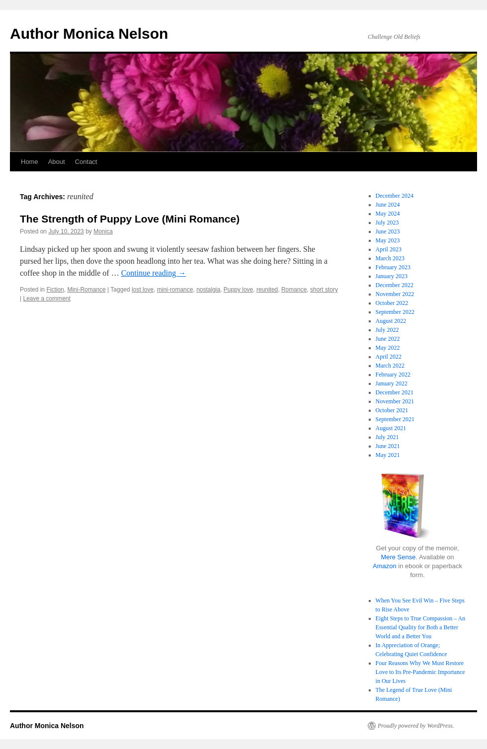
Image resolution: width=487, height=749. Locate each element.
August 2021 (391, 428)
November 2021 (395, 401)
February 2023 (393, 267)
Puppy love (238, 289)
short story (324, 289)
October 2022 (392, 303)
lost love (143, 289)
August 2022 (391, 320)
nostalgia (208, 289)
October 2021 (392, 410)
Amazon (385, 566)
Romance (294, 289)
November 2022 (395, 294)
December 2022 (394, 285)
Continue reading (153, 273)
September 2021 (395, 419)
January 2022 (391, 383)
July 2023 (387, 222)
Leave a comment (46, 298)
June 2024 (388, 204)
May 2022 (388, 347)
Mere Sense (398, 557)
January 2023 (391, 276)
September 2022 (395, 311)
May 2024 (388, 213)
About (56, 161)
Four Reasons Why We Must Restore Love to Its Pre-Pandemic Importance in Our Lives (420, 672)
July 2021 (387, 437)
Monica (103, 231)
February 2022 (393, 374)
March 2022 (390, 365)
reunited (267, 289)
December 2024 (394, 195)
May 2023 (388, 240)
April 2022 (389, 356)
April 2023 (389, 249)
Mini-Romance (86, 289)
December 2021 (394, 392)
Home (29, 161)
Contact (86, 161)
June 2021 (388, 446)
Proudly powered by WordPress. (416, 725)
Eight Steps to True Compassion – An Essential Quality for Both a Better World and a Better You (421, 627)
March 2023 (390, 258)
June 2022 (388, 338)
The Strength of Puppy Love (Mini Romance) (130, 219)
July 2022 (387, 329)
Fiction (55, 289)
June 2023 (388, 231)
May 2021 (388, 454)
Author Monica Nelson (89, 33)
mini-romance (175, 289)
